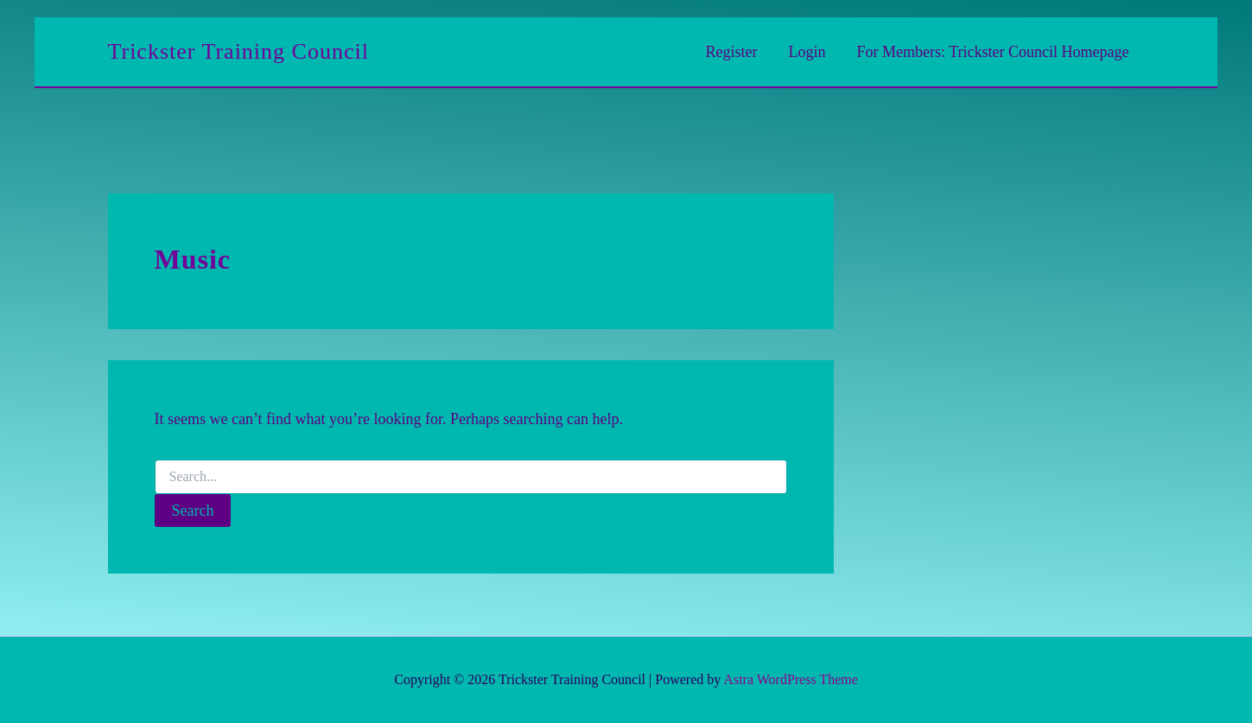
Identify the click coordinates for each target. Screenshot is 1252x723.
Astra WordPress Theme (790, 679)
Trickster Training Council (238, 51)
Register (732, 51)
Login (807, 51)
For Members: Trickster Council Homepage (993, 51)
